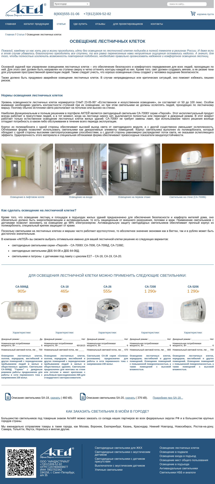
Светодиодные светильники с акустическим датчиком (122, 453)
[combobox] (72, 4)
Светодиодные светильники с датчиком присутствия (120, 460)
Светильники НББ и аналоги (178, 472)
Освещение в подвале (174, 452)
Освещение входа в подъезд (178, 456)
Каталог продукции (36, 23)
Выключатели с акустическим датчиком (120, 465)
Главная (10, 23)
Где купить (80, 23)
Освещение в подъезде (174, 464)
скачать (55, 397)
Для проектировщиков (128, 23)
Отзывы (100, 23)
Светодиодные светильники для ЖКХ (118, 447)
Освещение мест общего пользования (184, 460)
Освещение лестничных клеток (179, 447)
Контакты (157, 23)
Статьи (61, 23)
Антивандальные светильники (179, 468)
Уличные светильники (109, 469)
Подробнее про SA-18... (168, 397)
